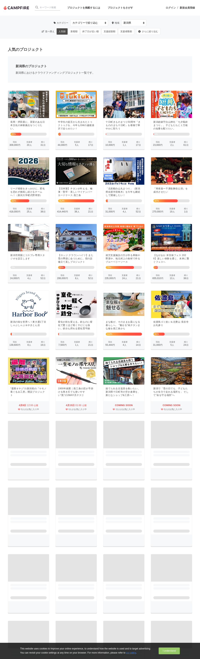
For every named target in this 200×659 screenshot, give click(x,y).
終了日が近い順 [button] (90, 31)
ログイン (171, 7)
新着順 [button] (74, 31)
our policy (131, 652)
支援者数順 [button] (126, 31)
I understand (169, 650)
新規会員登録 (187, 7)
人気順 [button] (62, 31)
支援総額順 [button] (109, 31)
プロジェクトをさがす (120, 7)
